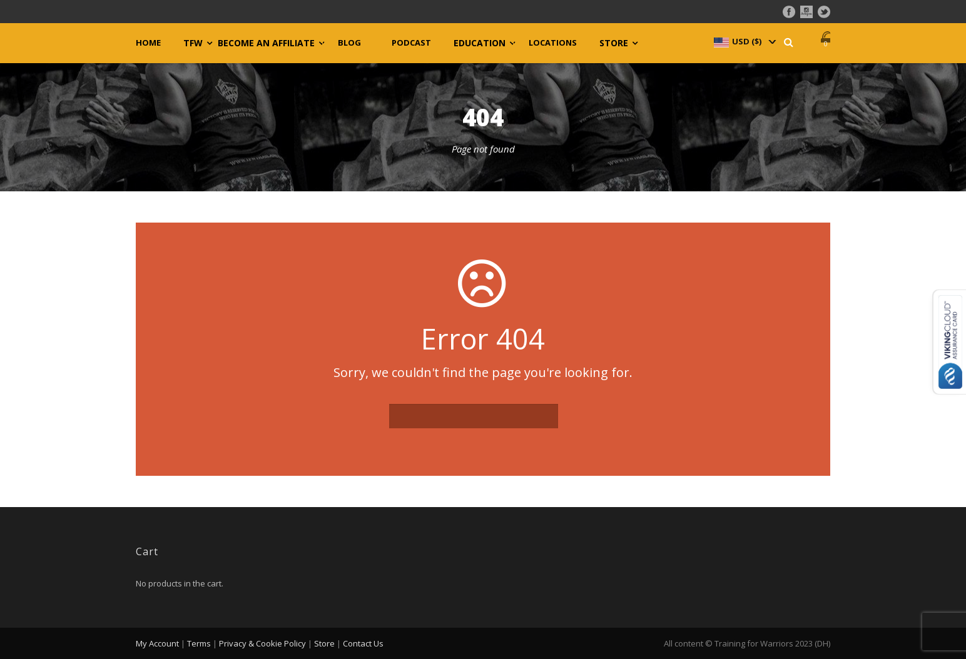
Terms (199, 643)
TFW (193, 43)
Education (480, 43)
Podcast (411, 43)
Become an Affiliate (266, 43)
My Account (157, 643)
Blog (349, 43)
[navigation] (744, 41)
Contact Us (363, 643)
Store (613, 43)
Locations (553, 43)
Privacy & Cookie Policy (262, 643)
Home (148, 43)
